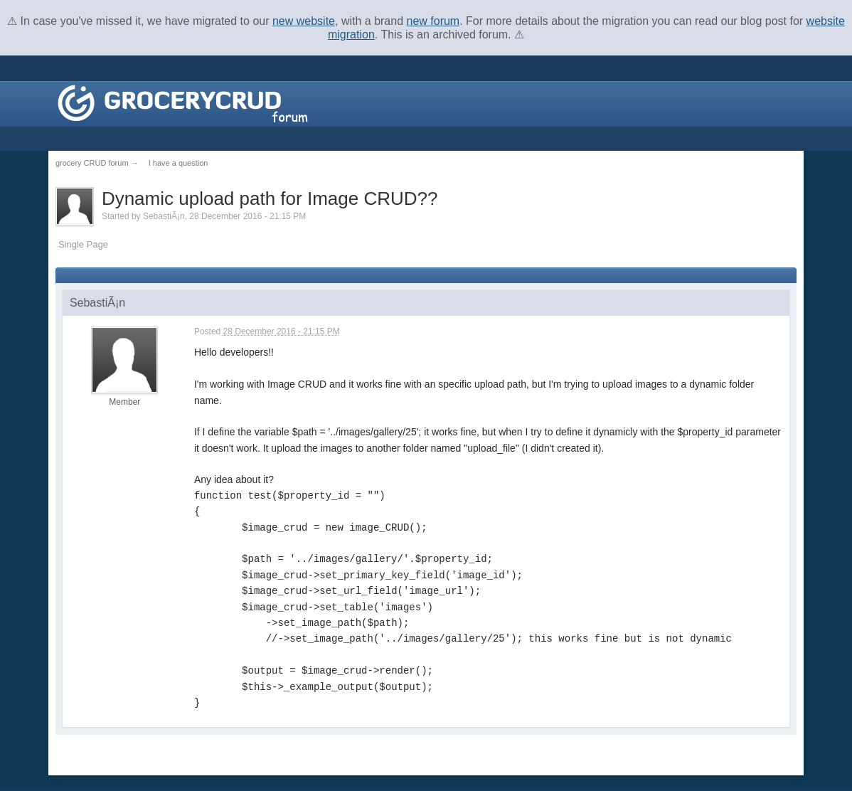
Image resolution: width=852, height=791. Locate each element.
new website (303, 21)
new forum (433, 21)
